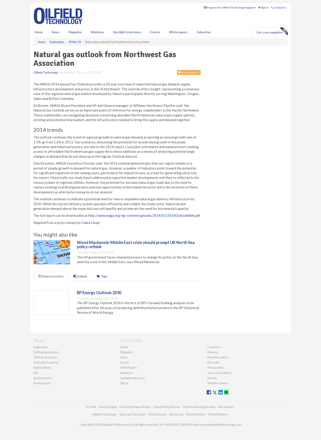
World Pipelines (218, 414)
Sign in (263, 7)
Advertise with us (218, 357)
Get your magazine (272, 31)
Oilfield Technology (45, 72)
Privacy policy (215, 367)
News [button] (56, 32)
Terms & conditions (219, 373)
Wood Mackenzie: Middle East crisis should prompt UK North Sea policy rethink (136, 244)
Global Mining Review (166, 407)
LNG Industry (226, 407)
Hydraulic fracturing (45, 362)
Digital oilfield (42, 367)
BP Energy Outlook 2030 (99, 292)
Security (212, 378)
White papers (178, 32)
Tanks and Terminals (132, 414)
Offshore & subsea (45, 357)
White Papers (128, 367)
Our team (213, 362)
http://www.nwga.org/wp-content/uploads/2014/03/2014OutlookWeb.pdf (144, 215)
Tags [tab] (102, 276)
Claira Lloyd (90, 223)
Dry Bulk (91, 407)
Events (155, 32)
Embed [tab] (80, 276)
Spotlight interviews (127, 32)
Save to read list (188, 72)
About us (212, 352)
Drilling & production (46, 352)
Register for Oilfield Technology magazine (230, 7)
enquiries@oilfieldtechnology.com (220, 424)
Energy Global (108, 407)
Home (39, 32)
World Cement (157, 414)
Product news (41, 383)
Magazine (75, 32)
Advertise (204, 32)
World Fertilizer (196, 414)
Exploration (40, 347)
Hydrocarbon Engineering (199, 407)
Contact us (278, 7)
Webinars (97, 32)
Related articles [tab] (51, 276)
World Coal (176, 414)
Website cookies (217, 383)
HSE (35, 373)
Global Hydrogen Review (135, 407)
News (124, 357)
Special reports (42, 378)
